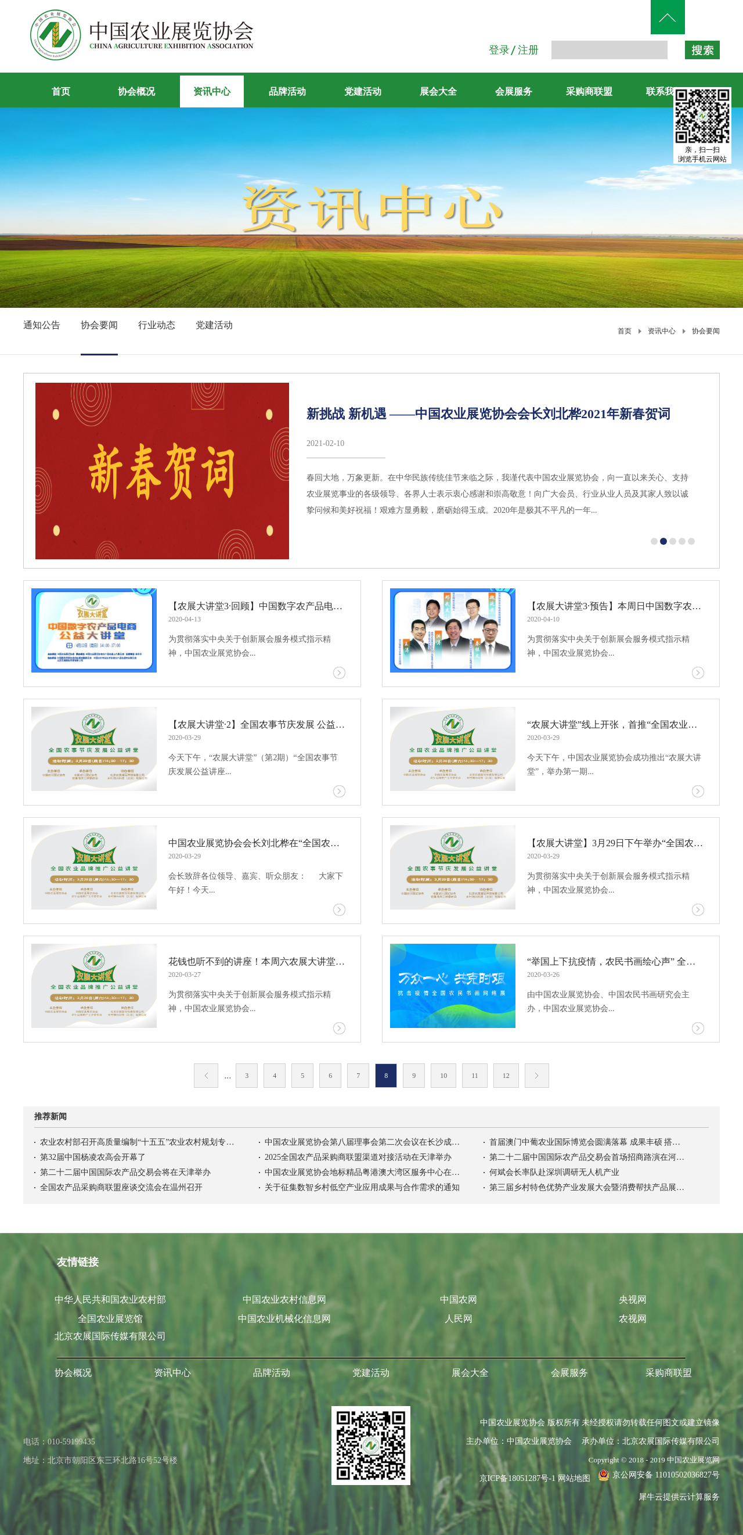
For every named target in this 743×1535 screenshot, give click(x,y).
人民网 (459, 1319)
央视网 (633, 1299)
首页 (61, 91)
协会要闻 (706, 331)
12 (506, 1076)
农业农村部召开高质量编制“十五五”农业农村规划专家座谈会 (138, 1142)
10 (443, 1076)
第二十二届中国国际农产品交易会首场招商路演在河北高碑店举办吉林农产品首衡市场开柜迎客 (588, 1157)
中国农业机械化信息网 (284, 1319)
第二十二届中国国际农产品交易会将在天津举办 (125, 1172)
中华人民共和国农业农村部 (110, 1299)
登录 (499, 50)
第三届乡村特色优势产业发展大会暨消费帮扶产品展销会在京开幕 (588, 1187)
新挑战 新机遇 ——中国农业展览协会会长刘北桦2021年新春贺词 (488, 414)
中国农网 (458, 1299)
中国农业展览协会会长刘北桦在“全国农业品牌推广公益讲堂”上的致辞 (256, 843)
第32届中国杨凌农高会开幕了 (93, 1157)
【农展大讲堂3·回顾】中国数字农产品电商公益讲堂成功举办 (256, 606)
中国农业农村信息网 (284, 1299)
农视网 (633, 1319)
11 (474, 1076)
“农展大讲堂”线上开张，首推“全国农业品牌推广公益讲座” (615, 724)
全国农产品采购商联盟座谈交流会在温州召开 (121, 1187)
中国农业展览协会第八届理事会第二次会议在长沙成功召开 (363, 1142)
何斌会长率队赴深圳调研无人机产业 (554, 1172)
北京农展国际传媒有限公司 (110, 1336)
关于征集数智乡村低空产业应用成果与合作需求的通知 (362, 1187)
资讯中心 (662, 331)
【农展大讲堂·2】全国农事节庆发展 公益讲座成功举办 (256, 724)
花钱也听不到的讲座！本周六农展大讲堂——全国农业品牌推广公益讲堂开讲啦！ (256, 961)
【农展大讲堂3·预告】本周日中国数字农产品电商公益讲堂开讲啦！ (615, 606)
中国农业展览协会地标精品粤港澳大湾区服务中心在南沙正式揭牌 (363, 1172)
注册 (528, 50)
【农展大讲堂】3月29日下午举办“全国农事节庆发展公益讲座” (615, 843)
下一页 (537, 1075)
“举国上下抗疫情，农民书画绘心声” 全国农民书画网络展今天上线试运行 (615, 961)
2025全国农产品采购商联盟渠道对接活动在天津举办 (358, 1157)
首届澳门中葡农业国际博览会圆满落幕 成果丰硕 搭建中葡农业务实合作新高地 (588, 1142)
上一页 (206, 1075)
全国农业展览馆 (110, 1319)
